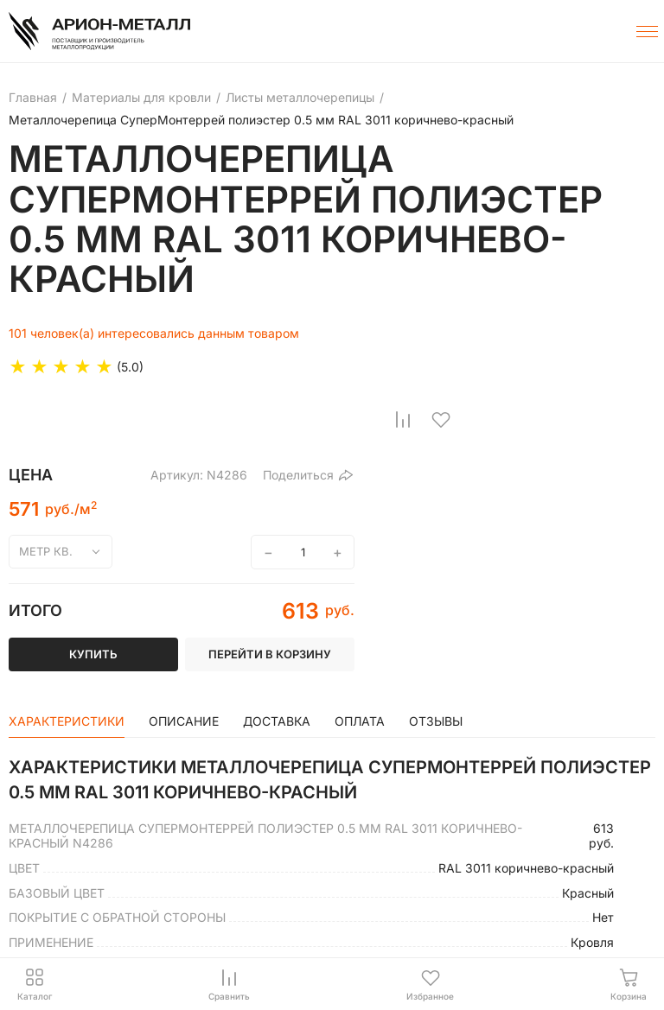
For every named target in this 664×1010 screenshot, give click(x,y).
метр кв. (46, 551)
